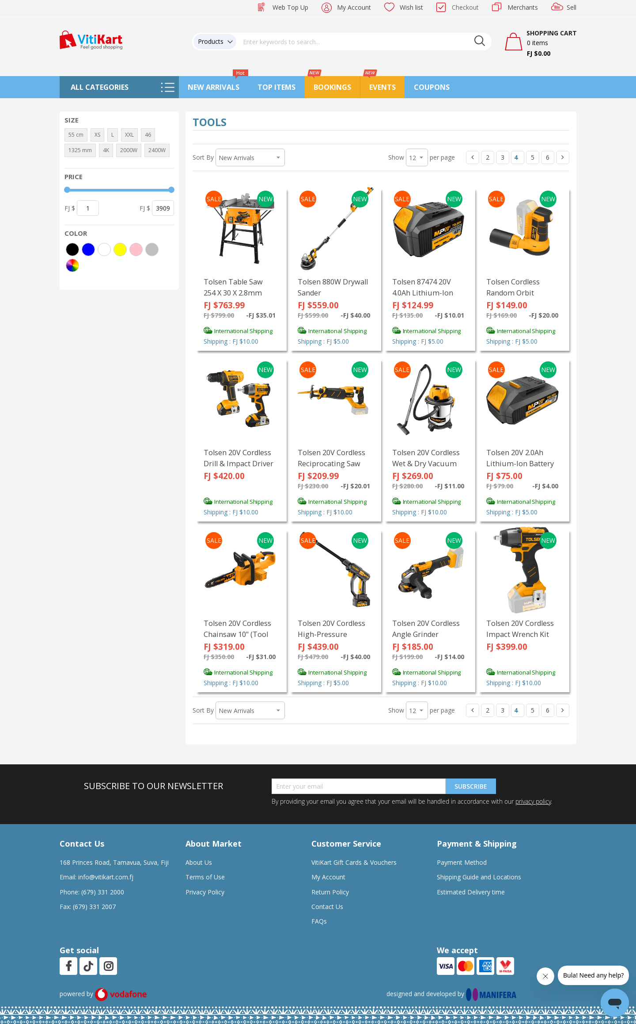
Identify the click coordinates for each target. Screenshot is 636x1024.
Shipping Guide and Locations (479, 877)
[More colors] (72, 265)
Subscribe (470, 786)
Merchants (522, 7)
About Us (199, 862)
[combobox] (364, 41)
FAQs (319, 921)
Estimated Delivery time (471, 892)
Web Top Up (290, 7)
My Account (354, 7)
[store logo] (91, 39)
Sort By (203, 157)
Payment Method (462, 862)
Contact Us (327, 906)
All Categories (100, 87)
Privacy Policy (205, 892)
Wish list (411, 7)
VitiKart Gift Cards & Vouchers (354, 862)
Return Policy (330, 892)
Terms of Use (205, 877)
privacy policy (533, 801)
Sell (571, 7)
